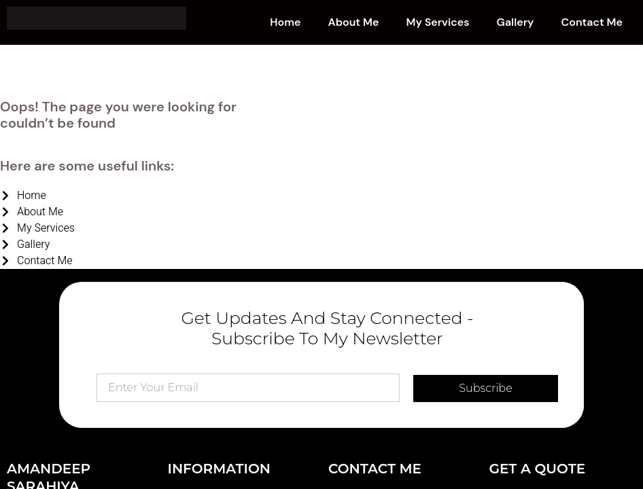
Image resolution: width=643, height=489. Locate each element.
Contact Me (592, 22)
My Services (437, 22)
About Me (353, 22)
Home (285, 22)
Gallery (515, 22)
